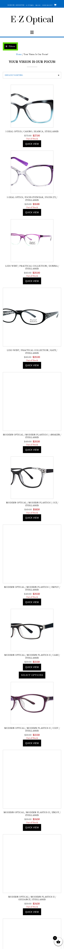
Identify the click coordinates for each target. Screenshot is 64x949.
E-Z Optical (32, 20)
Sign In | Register (15, 5)
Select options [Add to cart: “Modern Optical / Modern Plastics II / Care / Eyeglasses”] (32, 675)
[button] (10, 46)
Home (19, 54)
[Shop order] (32, 75)
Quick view (32, 144)
